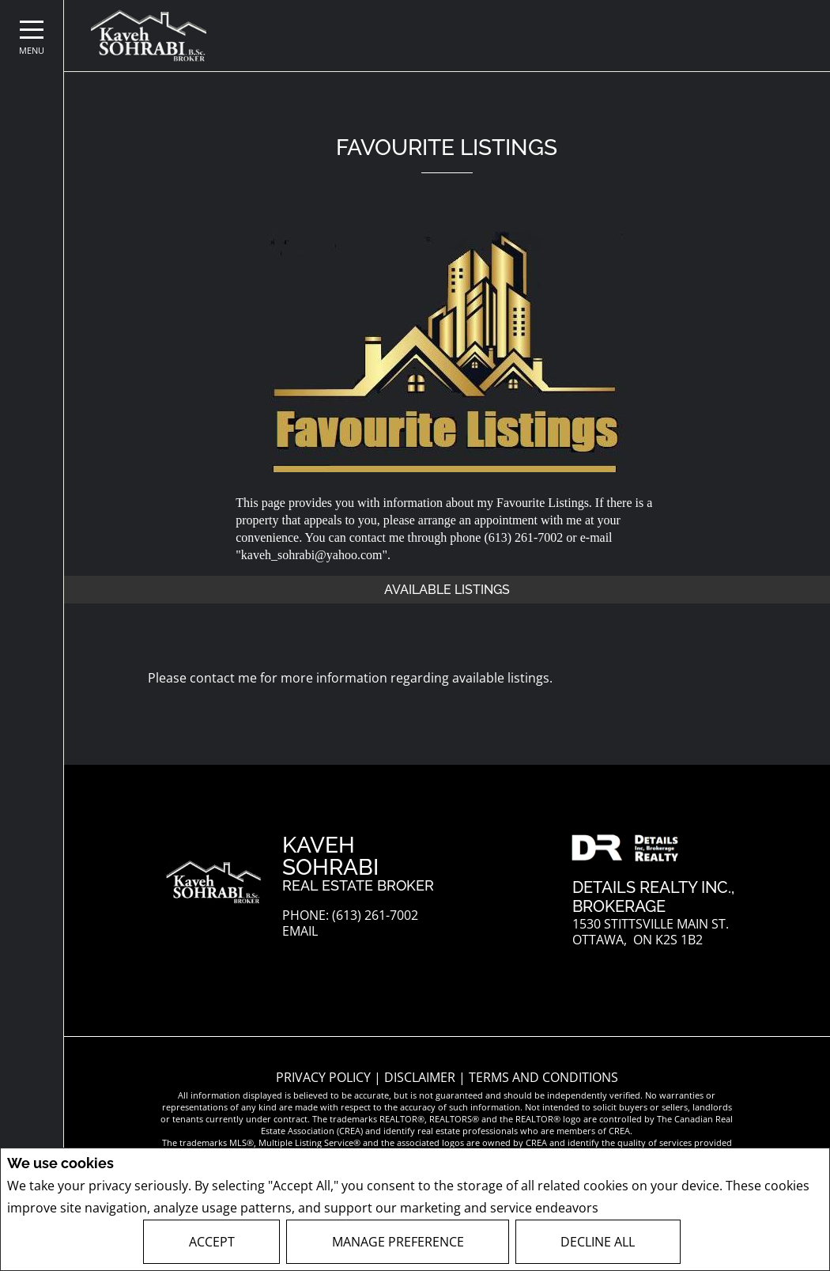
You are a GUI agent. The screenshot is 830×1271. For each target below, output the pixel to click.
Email (300, 931)
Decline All (597, 1241)
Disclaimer (421, 1077)
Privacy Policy (644, 1208)
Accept (212, 1241)
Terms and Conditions (543, 1077)
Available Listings (447, 589)
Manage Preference (398, 1241)
